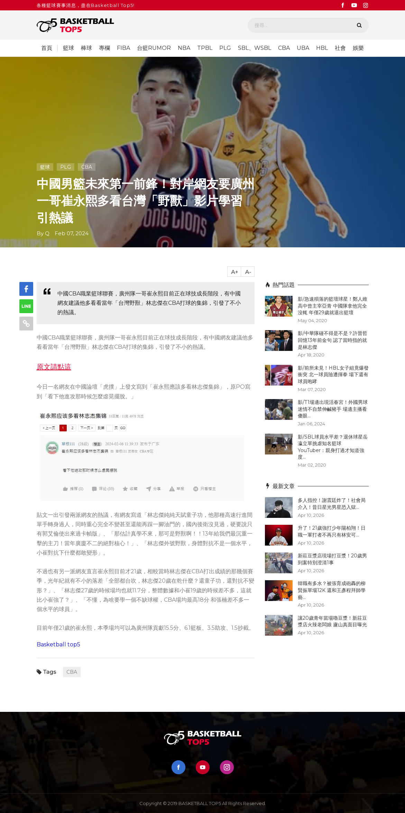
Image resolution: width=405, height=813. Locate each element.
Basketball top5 (58, 644)
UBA (303, 48)
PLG (225, 48)
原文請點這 (54, 367)
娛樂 (358, 48)
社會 (340, 48)
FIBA (123, 48)
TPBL (204, 48)
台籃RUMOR (154, 48)
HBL (322, 48)
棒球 (86, 48)
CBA (284, 48)
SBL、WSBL (254, 48)
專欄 (104, 48)
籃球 (68, 48)
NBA (184, 48)
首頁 (46, 48)
